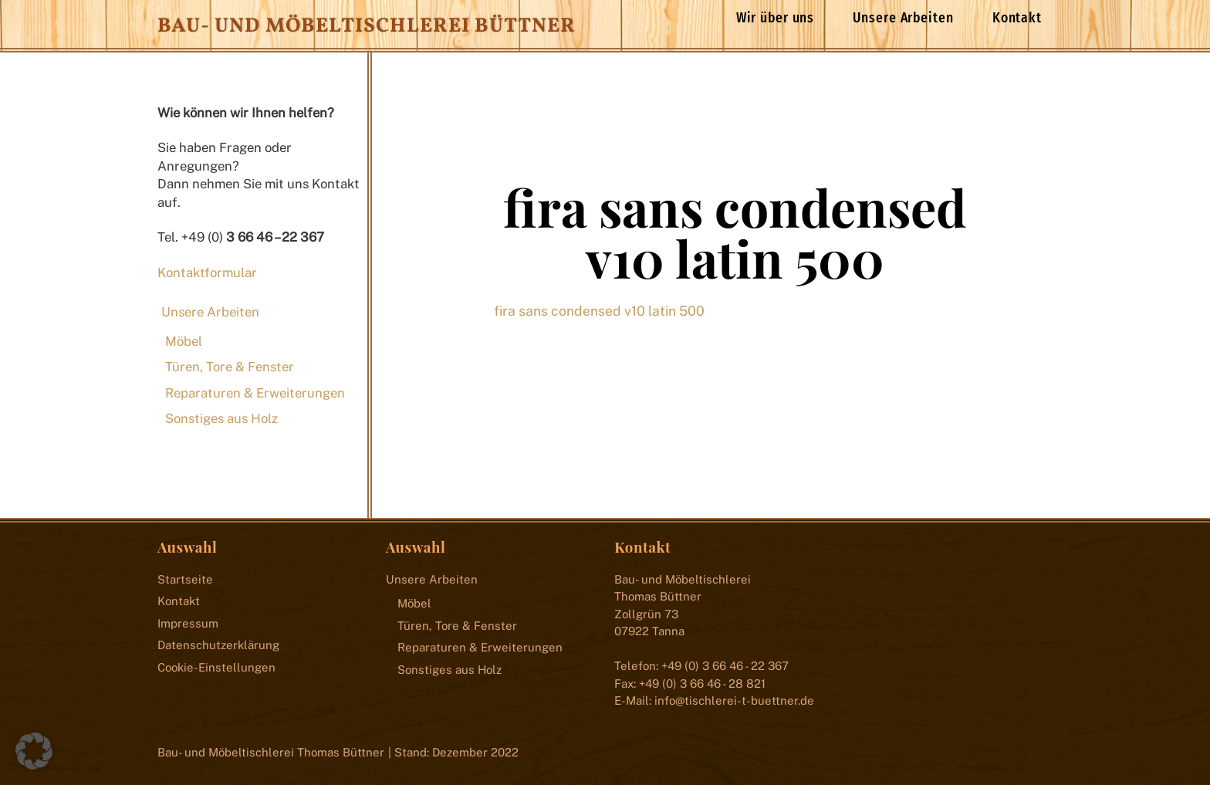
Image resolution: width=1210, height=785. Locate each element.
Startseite (185, 579)
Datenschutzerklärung (218, 644)
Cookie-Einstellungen (216, 667)
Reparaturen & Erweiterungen (255, 393)
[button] (34, 751)
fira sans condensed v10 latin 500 (734, 232)
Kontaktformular (207, 272)
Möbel (183, 341)
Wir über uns (775, 18)
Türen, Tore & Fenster (229, 366)
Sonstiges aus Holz (221, 418)
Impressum (187, 623)
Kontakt (1017, 18)
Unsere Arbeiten (903, 18)
